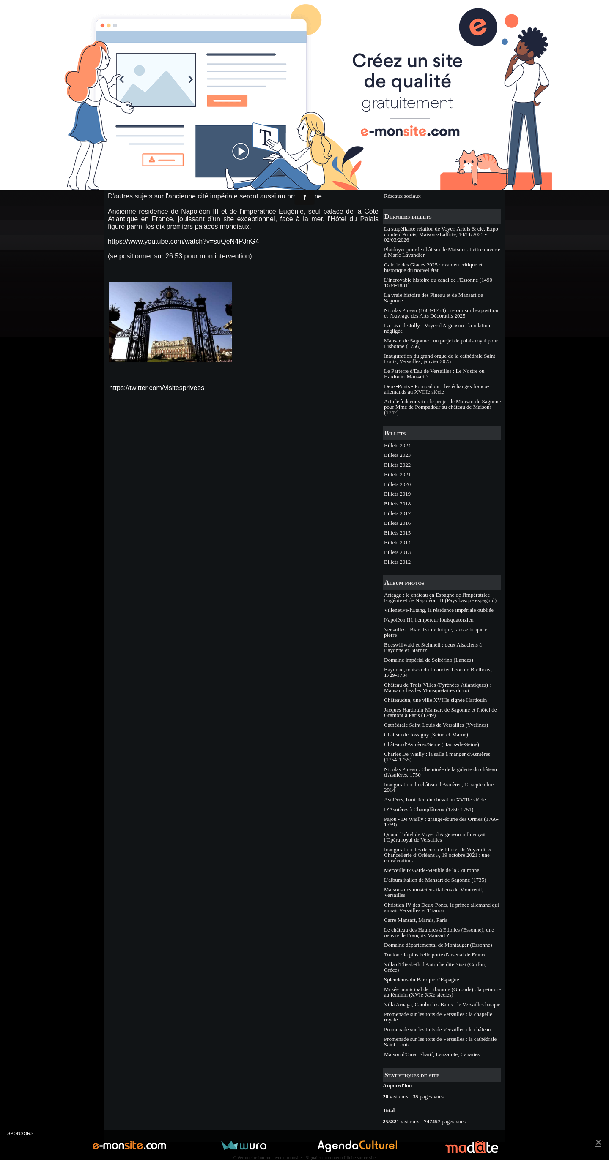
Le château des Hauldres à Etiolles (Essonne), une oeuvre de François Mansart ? (439, 932)
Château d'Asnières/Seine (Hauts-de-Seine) (431, 744)
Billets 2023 (397, 455)
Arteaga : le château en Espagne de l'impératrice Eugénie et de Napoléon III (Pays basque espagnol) (440, 597)
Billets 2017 (397, 513)
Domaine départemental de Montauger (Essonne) (438, 945)
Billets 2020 (397, 484)
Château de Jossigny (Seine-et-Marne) (426, 734)
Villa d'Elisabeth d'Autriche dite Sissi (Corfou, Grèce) (435, 967)
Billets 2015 (397, 533)
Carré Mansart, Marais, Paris (415, 920)
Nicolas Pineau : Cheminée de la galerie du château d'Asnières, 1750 (440, 772)
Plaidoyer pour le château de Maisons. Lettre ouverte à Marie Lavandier (442, 252)
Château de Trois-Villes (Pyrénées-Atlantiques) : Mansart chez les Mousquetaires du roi (437, 687)
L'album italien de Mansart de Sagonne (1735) (435, 880)
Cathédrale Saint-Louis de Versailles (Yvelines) (436, 725)
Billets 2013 (397, 552)
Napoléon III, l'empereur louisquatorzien (429, 620)
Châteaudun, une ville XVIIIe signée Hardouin (435, 700)
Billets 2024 (397, 445)
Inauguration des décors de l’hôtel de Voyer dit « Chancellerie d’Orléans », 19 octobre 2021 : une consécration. (437, 855)
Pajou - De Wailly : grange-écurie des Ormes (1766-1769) (441, 822)
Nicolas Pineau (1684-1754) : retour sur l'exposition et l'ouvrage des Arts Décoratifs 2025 (441, 313)
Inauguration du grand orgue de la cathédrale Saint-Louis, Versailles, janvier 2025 (440, 358)
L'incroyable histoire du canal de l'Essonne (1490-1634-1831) (439, 282)
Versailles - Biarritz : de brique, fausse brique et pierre (436, 632)
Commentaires (229, 151)
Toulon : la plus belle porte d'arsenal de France (435, 954)
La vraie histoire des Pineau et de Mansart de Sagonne (433, 298)
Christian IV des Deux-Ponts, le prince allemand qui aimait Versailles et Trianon (441, 907)
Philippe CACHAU (143, 151)
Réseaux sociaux (402, 196)
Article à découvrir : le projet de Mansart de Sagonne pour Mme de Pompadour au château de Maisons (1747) (442, 407)
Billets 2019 (397, 494)
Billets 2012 (397, 562)
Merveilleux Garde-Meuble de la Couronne (431, 870)
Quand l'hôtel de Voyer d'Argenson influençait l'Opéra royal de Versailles (435, 837)
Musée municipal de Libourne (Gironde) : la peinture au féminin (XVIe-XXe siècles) (442, 992)
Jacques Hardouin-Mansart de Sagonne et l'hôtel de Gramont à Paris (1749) (440, 712)
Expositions (397, 176)
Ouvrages (394, 186)
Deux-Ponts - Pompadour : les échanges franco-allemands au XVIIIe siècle (436, 389)
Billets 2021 (397, 474)
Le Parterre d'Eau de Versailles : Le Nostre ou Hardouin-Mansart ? (434, 374)
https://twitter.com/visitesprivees (156, 387)
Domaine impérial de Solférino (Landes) (428, 660)
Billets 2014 (397, 542)
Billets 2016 (397, 523)
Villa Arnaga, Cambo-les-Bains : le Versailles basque (442, 1004)
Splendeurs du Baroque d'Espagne (421, 979)
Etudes (391, 157)
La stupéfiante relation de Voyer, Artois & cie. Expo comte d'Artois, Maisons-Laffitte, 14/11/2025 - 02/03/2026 (441, 234)
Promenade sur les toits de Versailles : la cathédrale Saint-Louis (440, 1042)
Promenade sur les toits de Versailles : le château (437, 1029)
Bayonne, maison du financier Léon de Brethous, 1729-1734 (438, 672)
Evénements (397, 166)
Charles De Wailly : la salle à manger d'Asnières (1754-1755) (437, 757)
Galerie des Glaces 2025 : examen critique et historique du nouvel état (433, 267)
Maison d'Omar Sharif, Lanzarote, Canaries (432, 1054)
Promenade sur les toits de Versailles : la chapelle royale (438, 1017)
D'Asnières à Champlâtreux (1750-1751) (428, 809)
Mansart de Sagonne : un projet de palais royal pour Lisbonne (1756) (441, 343)
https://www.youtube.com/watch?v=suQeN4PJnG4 (183, 241)
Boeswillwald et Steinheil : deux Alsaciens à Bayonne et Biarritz (433, 647)
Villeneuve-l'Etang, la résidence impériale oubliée (439, 610)
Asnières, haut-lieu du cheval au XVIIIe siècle (435, 799)
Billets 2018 (397, 503)
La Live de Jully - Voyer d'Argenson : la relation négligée (437, 328)
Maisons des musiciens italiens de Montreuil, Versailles (433, 892)
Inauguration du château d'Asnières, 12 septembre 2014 (439, 787)
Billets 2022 (397, 465)
